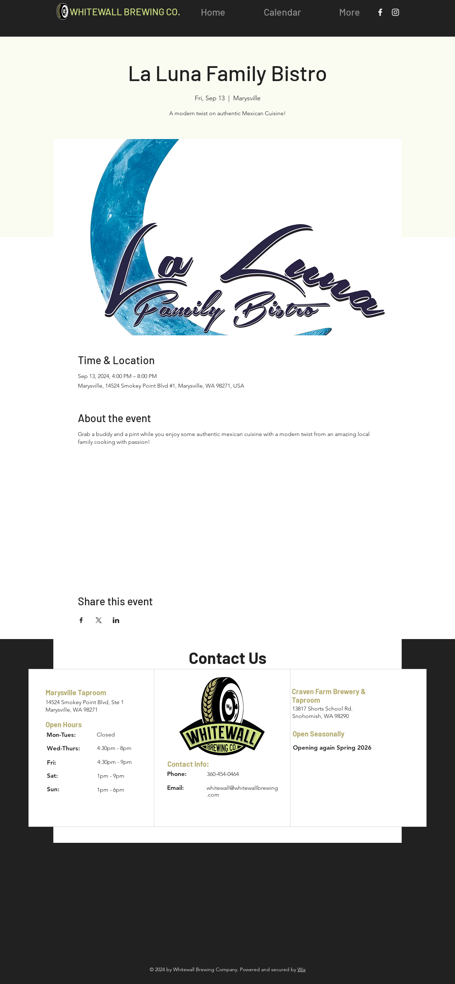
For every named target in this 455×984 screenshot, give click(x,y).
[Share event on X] (98, 620)
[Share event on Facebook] (81, 620)
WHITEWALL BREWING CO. (125, 11)
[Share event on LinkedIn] (116, 620)
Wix (302, 969)
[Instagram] (395, 12)
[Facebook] (380, 12)
